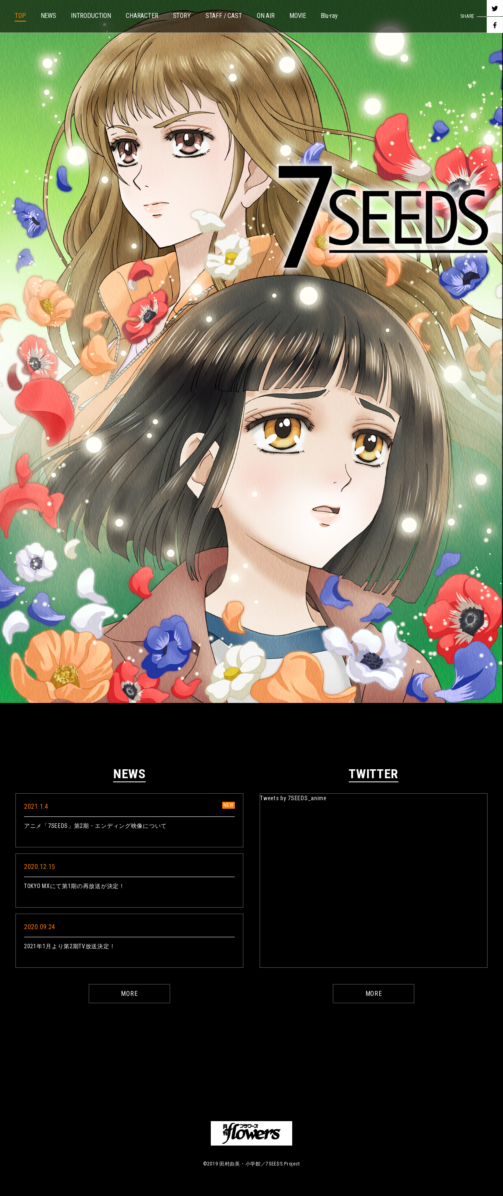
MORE (129, 993)
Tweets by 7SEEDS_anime (293, 798)
